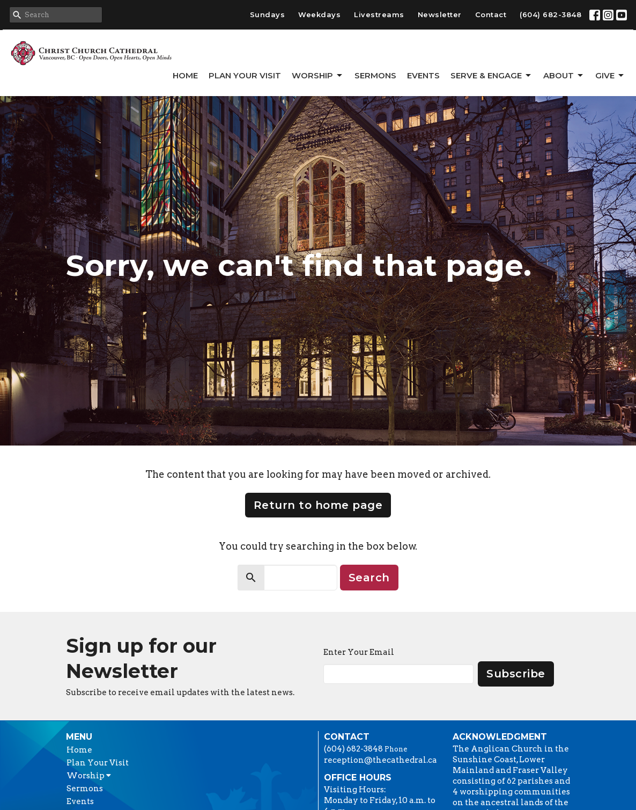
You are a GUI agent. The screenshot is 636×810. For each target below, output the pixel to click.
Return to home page (318, 505)
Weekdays (319, 14)
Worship (318, 75)
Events (423, 75)
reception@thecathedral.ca (380, 760)
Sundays (267, 14)
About (564, 75)
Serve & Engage (491, 75)
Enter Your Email (358, 652)
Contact (491, 14)
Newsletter (440, 14)
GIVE (610, 75)
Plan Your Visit (245, 75)
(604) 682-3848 (550, 14)
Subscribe (515, 673)
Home (185, 75)
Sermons (375, 75)
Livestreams (379, 14)
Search (369, 577)
